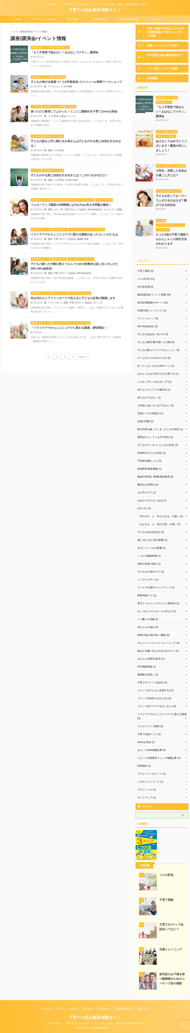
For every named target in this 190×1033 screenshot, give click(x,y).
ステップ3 (58, 209)
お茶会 (63, 116)
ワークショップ (55, 86)
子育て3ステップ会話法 (44, 19)
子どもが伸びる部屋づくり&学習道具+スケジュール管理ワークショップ (76, 81)
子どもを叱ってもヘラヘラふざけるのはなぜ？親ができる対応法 (171, 200)
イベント (71, 116)
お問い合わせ (157, 19)
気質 (86, 239)
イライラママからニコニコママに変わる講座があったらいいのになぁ (74, 234)
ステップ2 (97, 302)
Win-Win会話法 (95, 209)
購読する (145, 806)
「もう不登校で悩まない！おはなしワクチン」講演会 (64, 52)
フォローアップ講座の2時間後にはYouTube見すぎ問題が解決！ (71, 204)
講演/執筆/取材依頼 (128, 19)
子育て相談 (72, 19)
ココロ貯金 (15, 19)
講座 (50, 150)
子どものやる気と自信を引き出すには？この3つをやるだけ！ (69, 175)
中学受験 (68, 86)
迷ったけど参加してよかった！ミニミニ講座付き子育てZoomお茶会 (74, 111)
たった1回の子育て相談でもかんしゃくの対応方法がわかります (172, 239)
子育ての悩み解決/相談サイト (95, 10)
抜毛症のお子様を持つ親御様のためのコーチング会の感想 (172, 979)
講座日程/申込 (100, 19)
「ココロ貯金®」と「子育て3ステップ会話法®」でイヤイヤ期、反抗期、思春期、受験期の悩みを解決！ (95, 1023)
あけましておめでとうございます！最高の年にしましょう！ (171, 146)
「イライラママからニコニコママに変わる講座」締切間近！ (69, 327)
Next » (83, 356)
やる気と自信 (71, 180)
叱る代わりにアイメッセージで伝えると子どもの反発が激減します (73, 298)
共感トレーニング (170, 949)
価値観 (80, 239)
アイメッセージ (55, 302)
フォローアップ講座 (112, 209)
